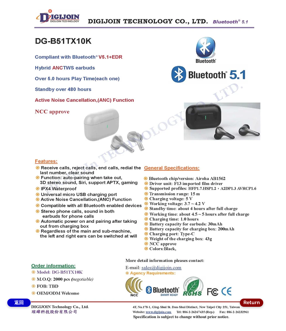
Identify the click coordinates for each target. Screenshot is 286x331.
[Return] (251, 303)
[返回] (19, 303)
